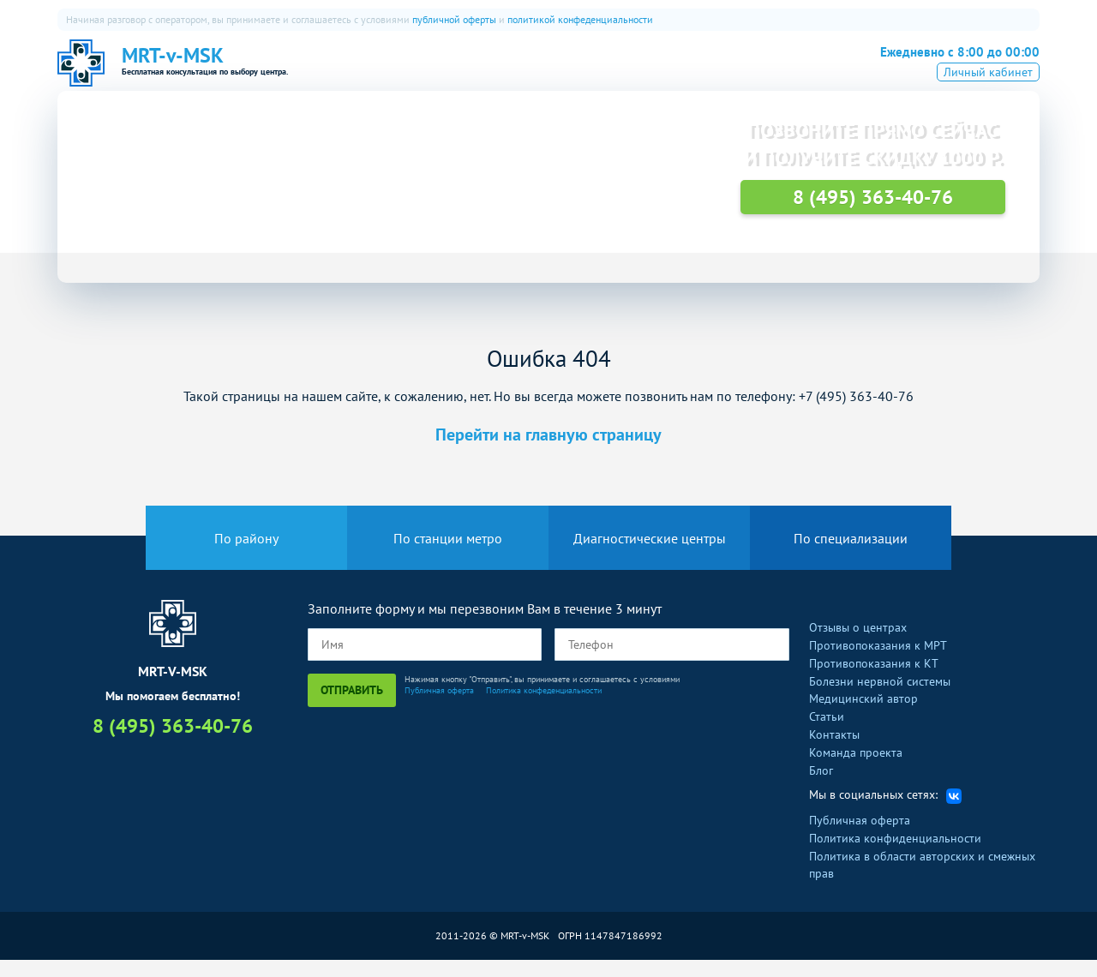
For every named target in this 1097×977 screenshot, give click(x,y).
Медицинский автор (863, 715)
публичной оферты (454, 19)
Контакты (834, 751)
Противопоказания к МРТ (878, 662)
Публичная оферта (439, 707)
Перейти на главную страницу (548, 452)
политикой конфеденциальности (580, 19)
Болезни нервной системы (879, 697)
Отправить (352, 707)
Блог (821, 786)
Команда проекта (855, 769)
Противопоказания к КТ (873, 680)
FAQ (707, 72)
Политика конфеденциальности (544, 707)
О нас (442, 72)
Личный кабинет (988, 97)
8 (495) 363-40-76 (947, 70)
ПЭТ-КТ (599, 72)
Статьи (826, 733)
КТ (544, 72)
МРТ (497, 72)
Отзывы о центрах (858, 644)
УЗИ (657, 72)
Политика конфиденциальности (895, 855)
